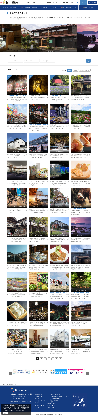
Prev (10, 38)
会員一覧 (37, 398)
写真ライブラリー (52, 404)
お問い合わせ (51, 407)
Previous (10, 373)
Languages (83, 2)
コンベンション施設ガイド (54, 398)
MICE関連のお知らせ (53, 400)
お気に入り (93, 2)
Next (88, 38)
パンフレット (38, 407)
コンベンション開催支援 (54, 394)
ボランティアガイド (40, 406)
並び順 (64, 70)
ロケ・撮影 (50, 402)
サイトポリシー (39, 404)
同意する (5, 413)
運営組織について (39, 394)
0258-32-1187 (15, 400)
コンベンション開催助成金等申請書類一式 (58, 396)
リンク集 (37, 402)
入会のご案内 (38, 396)
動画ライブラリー (52, 406)
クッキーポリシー (12, 410)
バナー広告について (40, 400)
